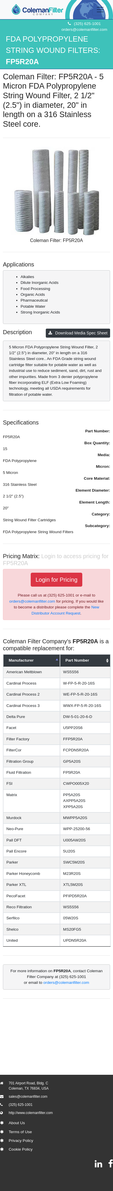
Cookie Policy (20, 1149)
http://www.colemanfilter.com (31, 1113)
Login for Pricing (57, 579)
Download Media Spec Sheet (77, 333)
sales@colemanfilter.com (28, 1097)
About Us (17, 1123)
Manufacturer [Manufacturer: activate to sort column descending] (21, 660)
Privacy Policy (21, 1140)
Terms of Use (20, 1132)
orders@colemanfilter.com (84, 29)
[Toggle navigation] (100, 9)
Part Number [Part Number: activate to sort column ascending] (79, 660)
